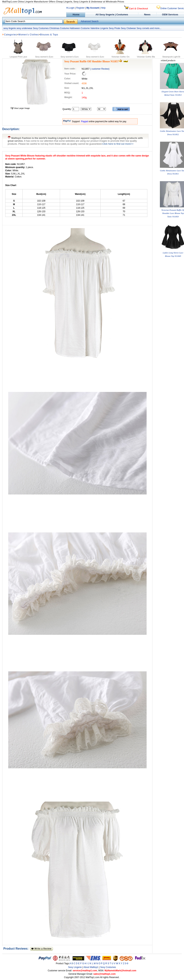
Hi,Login (70, 8)
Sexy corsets (143, 28)
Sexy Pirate (114, 28)
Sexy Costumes (41, 28)
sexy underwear (24, 28)
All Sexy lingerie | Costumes (112, 14)
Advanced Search (90, 21)
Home (75, 14)
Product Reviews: (16, 948)
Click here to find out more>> (118, 143)
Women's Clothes (28, 34)
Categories (10, 34)
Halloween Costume (80, 28)
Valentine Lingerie (99, 28)
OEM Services (170, 14)
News (147, 14)
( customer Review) (99, 69)
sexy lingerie (9, 28)
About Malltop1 (90, 967)
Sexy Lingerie (75, 967)
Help (103, 8)
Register (80, 8)
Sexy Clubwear (128, 28)
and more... (155, 28)
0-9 (126, 963)
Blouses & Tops (49, 34)
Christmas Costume (59, 28)
